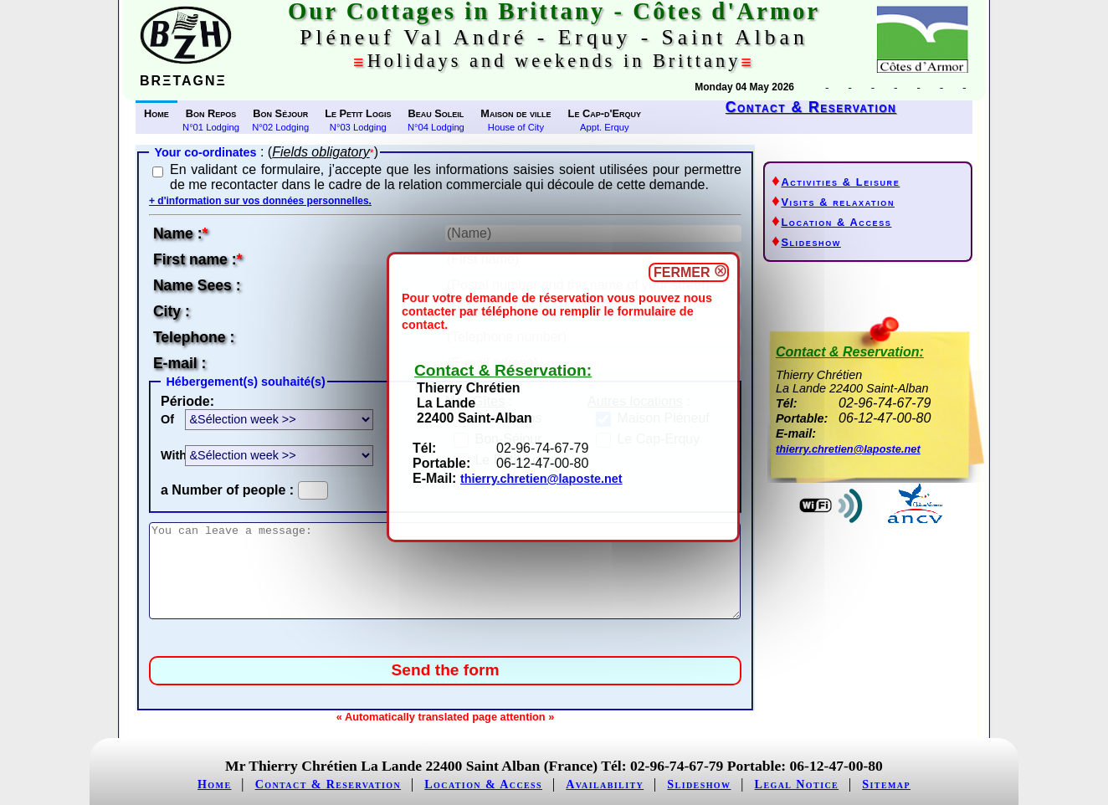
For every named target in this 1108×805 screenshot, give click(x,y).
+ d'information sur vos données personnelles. (260, 201)
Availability (605, 784)
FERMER (688, 271)
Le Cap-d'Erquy (604, 113)
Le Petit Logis (358, 113)
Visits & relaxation (838, 202)
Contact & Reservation (811, 107)
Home (156, 113)
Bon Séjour (280, 113)
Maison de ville (515, 113)
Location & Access (836, 222)
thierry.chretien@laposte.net (541, 478)
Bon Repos (211, 113)
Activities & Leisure (840, 182)
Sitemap (886, 784)
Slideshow (810, 242)
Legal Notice (797, 784)
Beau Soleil (436, 113)
